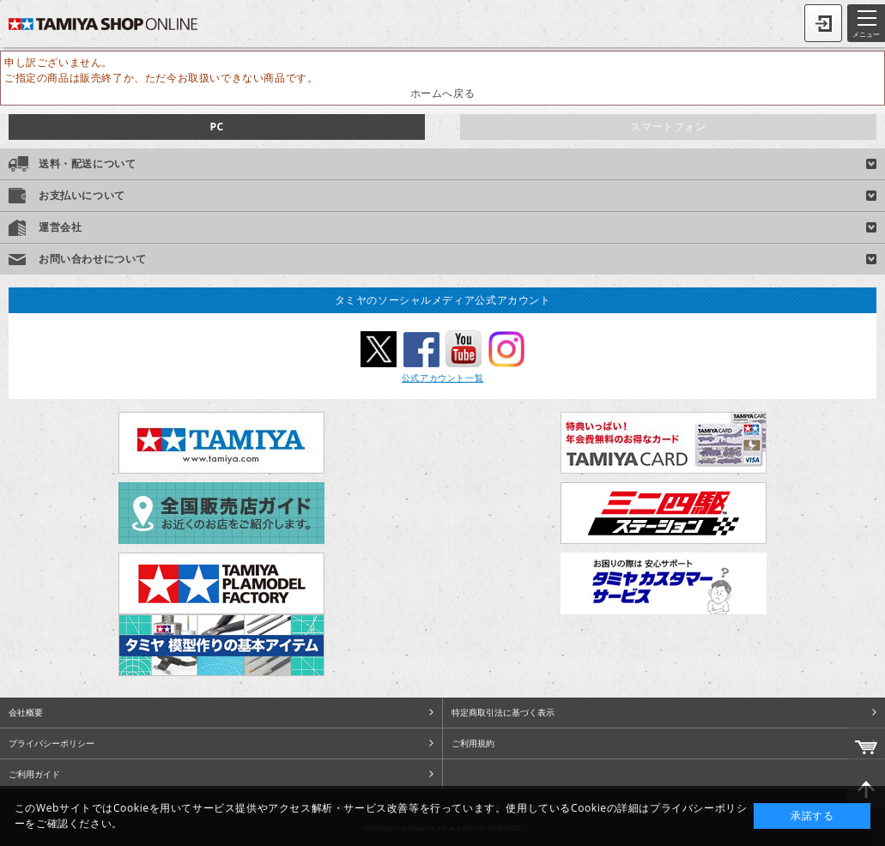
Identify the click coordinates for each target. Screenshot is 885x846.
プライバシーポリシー (51, 743)
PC (216, 126)
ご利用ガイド (34, 774)
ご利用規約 (473, 743)
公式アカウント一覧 (442, 378)
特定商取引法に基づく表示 (503, 712)
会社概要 (26, 712)
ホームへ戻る (443, 93)
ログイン (823, 23)
